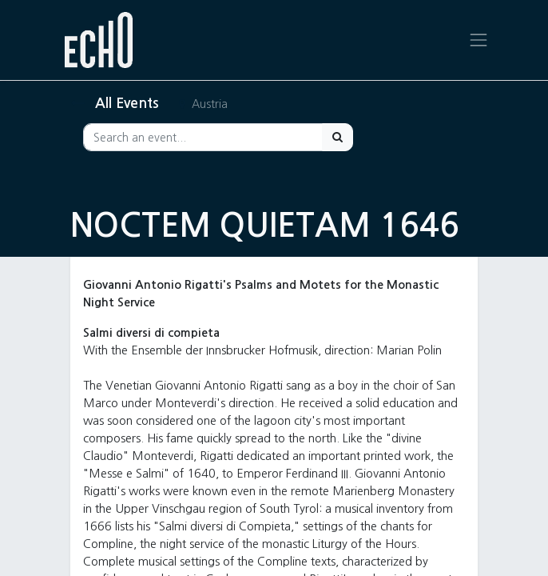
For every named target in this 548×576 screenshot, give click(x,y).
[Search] (337, 137)
